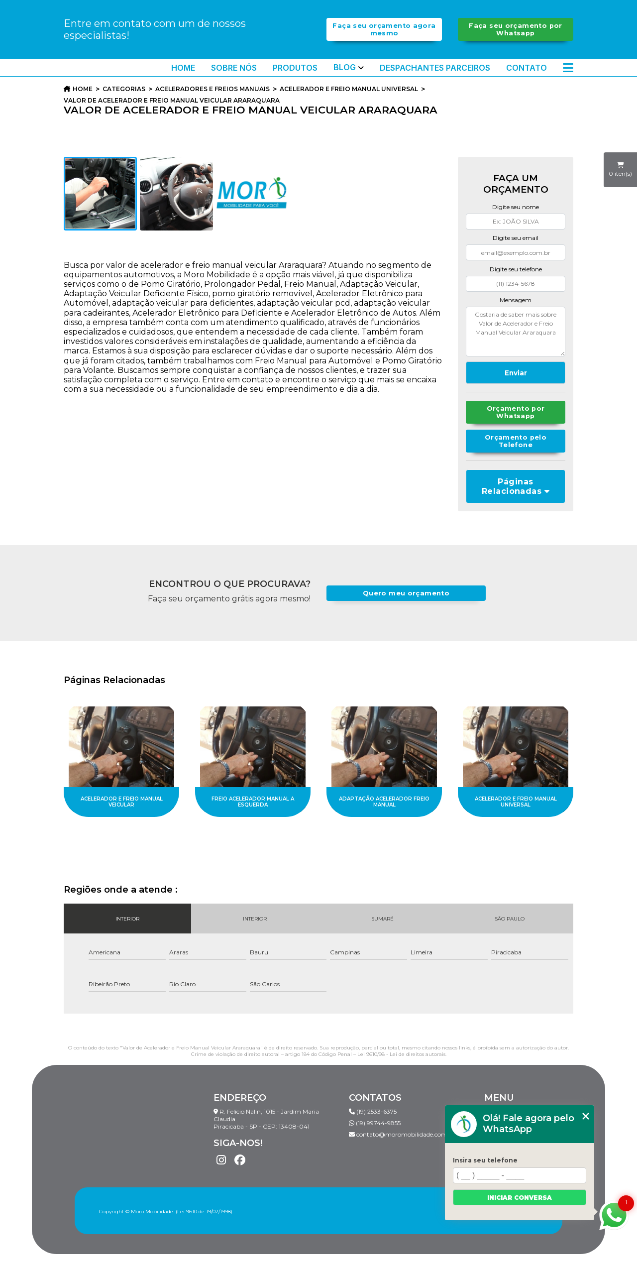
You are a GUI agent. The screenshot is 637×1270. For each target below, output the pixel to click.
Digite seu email (515, 237)
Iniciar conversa (519, 1197)
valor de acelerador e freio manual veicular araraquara (172, 100)
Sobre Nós (234, 67)
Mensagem (515, 300)
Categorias (124, 89)
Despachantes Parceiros (435, 67)
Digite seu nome (515, 207)
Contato (526, 67)
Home (183, 67)
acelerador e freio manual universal (349, 89)
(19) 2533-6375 (373, 1111)
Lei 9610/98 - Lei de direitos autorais (401, 1054)
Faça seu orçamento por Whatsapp (515, 29)
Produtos (295, 67)
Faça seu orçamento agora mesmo (383, 29)
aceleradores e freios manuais (212, 89)
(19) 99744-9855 (375, 1123)
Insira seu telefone (485, 1160)
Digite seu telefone (516, 269)
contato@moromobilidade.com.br (402, 1134)
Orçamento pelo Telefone (515, 441)
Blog (344, 67)
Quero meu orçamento (406, 593)
